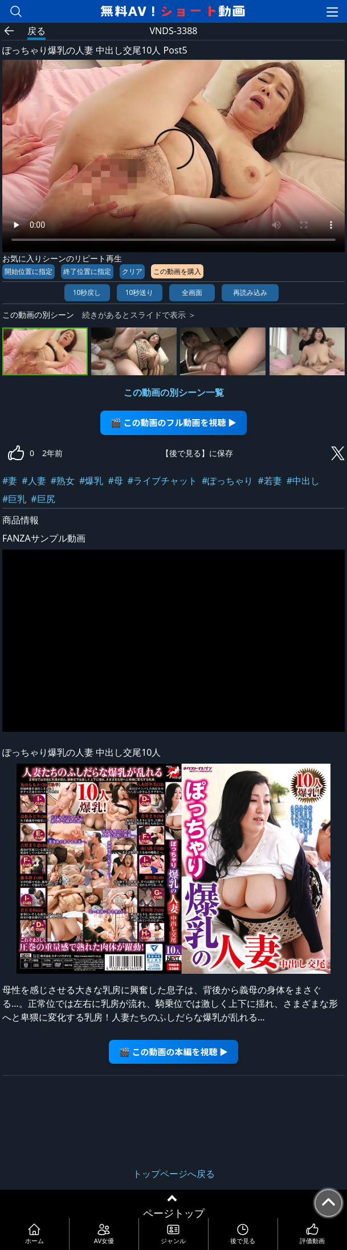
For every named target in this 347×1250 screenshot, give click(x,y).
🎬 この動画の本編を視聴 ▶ (173, 1052)
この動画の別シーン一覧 (174, 392)
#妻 (9, 480)
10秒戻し (87, 292)
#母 (115, 480)
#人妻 (34, 480)
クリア (132, 271)
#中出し (303, 480)
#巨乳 (14, 499)
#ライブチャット (162, 480)
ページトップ (174, 1213)
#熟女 (63, 480)
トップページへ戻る (174, 1173)
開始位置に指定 (28, 271)
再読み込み (250, 292)
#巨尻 (43, 499)
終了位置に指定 (87, 271)
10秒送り (139, 292)
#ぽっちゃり (227, 480)
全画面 (192, 292)
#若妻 (269, 480)
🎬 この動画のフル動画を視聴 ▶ (173, 422)
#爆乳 (91, 480)
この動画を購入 (177, 271)
